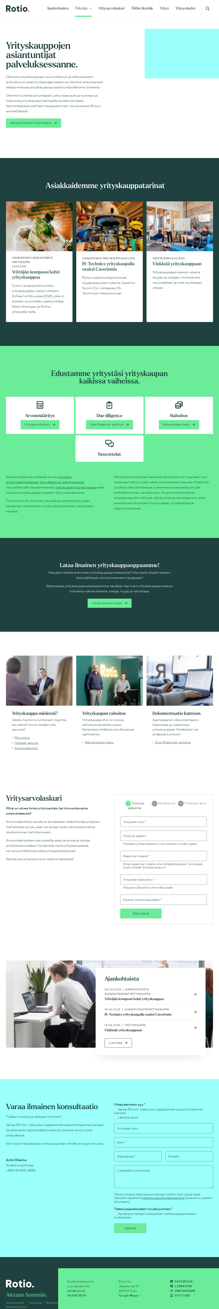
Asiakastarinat (42, 245)
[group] (163, 795)
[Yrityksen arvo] (181, 792)
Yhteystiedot (186, 8)
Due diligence (109, 403)
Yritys (164, 8)
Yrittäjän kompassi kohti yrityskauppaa (134, 989)
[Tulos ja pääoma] (128, 792)
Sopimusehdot (15, 1295)
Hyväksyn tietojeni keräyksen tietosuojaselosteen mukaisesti (155, 1207)
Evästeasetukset (16, 1299)
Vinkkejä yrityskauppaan (177, 251)
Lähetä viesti (126, 1108)
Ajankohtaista (58, 8)
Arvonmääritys (40, 403)
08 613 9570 (76, 1288)
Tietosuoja (35, 1295)
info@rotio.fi (76, 1283)
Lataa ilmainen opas (107, 591)
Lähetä (137, 1220)
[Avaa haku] (207, 8)
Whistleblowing (55, 1295)
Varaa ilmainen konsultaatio (32, 117)
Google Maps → (130, 1288)
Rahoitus (179, 403)
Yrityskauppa (21, 250)
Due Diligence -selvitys (107, 412)
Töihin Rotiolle (142, 8)
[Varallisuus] (154, 792)
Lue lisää (116, 1033)
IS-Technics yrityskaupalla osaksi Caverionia (138, 1004)
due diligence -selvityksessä (62, 470)
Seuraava (141, 903)
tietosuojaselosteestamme (163, 1190)
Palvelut (81, 8)
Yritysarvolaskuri (111, 8)
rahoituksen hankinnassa (75, 476)
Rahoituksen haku (176, 412)
